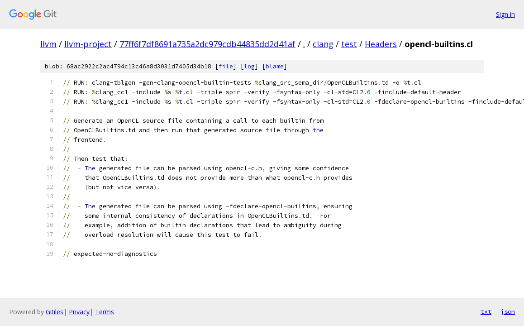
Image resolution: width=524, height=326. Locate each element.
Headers (381, 43)
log (249, 66)
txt (486, 311)
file (226, 66)
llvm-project (88, 43)
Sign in (505, 14)
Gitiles (54, 311)
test (349, 43)
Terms (104, 311)
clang (323, 43)
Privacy (79, 311)
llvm (48, 43)
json (507, 311)
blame (275, 66)
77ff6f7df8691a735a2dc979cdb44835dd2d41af (207, 43)
